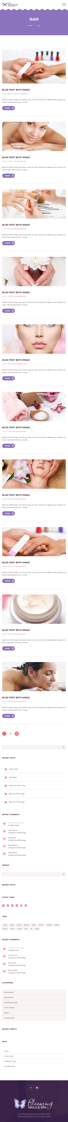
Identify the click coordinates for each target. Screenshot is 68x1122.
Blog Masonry (9, 997)
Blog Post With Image (16, 89)
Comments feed (10, 1061)
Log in (6, 1051)
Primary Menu (64, 4)
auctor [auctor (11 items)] (19, 925)
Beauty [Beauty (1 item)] (26, 925)
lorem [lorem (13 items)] (12, 929)
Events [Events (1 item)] (41, 925)
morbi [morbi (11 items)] (19, 929)
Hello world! (13, 769)
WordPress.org (9, 1066)
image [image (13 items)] (57, 925)
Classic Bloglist (9, 1008)
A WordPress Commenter (16, 823)
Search (63, 747)
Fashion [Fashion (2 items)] (49, 925)
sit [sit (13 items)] (31, 929)
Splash (6, 1013)
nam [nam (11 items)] (25, 929)
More (9, 108)
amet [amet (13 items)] (5, 925)
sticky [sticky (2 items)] (37, 929)
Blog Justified (8, 992)
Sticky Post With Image (17, 786)
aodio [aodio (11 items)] (12, 925)
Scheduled (13, 777)
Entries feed (8, 1056)
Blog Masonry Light (11, 1002)
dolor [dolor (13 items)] (34, 925)
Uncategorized (9, 1018)
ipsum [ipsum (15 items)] (5, 929)
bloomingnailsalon (22, 94)
